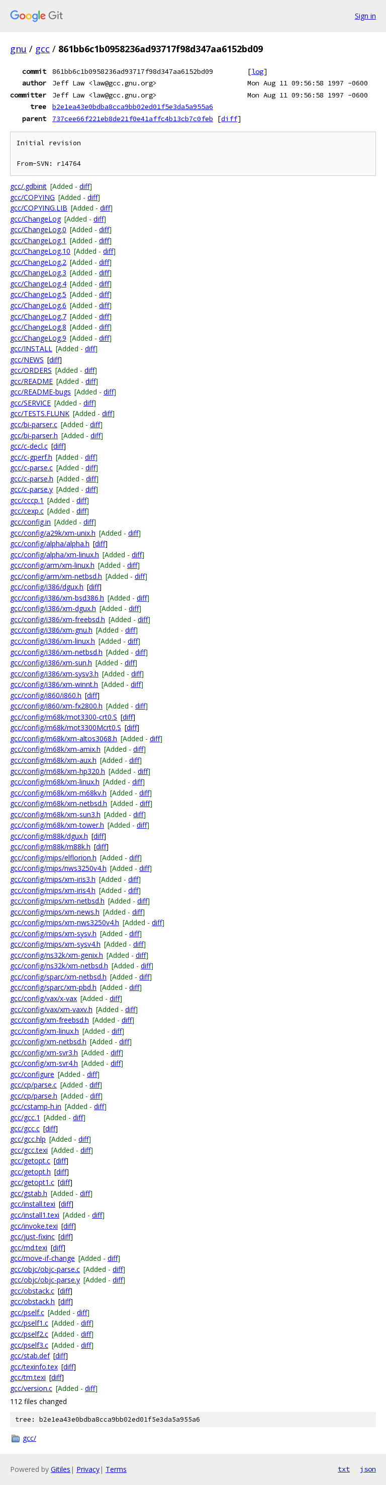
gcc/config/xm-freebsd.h (49, 1020)
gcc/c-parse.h (31, 478)
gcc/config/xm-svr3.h (44, 1052)
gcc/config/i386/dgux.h (46, 586)
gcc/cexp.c (27, 511)
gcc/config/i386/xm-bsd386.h (57, 598)
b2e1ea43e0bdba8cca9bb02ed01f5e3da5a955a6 (132, 106)
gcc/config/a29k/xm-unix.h (52, 533)
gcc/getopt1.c (32, 1182)
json (368, 1468)
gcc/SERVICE (30, 403)
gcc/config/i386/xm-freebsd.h (57, 619)
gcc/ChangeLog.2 (38, 262)
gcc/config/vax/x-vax (43, 998)
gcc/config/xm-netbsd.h (48, 1041)
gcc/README (31, 381)
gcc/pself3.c (29, 1345)
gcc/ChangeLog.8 (38, 327)
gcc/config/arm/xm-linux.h (52, 565)
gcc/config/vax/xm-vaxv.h (51, 1009)
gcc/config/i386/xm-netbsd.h (56, 652)
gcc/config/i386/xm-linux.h (52, 641)
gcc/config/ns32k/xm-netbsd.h (59, 965)
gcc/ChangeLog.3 (38, 272)
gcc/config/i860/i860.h (45, 695)
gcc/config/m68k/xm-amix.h (55, 749)
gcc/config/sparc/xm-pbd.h (53, 987)
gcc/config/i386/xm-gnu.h (51, 630)
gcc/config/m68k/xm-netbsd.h (58, 803)
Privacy (88, 1469)
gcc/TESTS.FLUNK (39, 413)
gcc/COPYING (32, 197)
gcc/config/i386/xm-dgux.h (53, 608)
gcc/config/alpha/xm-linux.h (54, 554)
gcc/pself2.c (29, 1334)
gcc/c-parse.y (31, 489)
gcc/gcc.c (25, 1128)
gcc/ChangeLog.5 (38, 294)
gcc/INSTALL (31, 348)
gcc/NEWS (27, 359)
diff (229, 118)
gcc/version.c (31, 1388)
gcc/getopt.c (30, 1160)
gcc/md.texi (28, 1247)
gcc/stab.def (30, 1355)
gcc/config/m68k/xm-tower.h (57, 825)
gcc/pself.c (27, 1312)
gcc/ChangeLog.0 (38, 229)
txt (344, 1468)
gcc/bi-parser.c (33, 424)
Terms (116, 1469)
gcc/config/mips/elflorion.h (53, 857)
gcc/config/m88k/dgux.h (49, 836)
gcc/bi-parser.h (34, 435)
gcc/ (29, 1438)
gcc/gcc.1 (25, 1117)
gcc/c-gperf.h (31, 457)
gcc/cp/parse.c (33, 1085)
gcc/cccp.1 (27, 500)
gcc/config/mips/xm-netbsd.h (57, 901)
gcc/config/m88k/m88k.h (50, 846)
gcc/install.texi (32, 1204)
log (257, 71)
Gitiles (60, 1469)
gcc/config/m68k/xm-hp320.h (57, 771)
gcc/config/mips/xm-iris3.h (52, 879)
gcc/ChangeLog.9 (38, 338)
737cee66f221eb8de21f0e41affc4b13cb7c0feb (132, 118)
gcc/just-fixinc (32, 1236)
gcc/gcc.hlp (28, 1139)
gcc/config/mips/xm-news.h (55, 912)
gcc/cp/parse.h (33, 1096)
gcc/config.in (30, 522)
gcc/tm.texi (28, 1377)
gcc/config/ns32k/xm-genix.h (56, 955)
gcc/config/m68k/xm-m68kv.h (58, 793)
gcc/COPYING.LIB (38, 208)
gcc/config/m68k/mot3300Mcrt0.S (65, 727)
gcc (42, 49)
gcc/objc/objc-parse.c (45, 1269)
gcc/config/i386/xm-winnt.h (54, 684)
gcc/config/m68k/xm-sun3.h (55, 814)
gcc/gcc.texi (29, 1150)
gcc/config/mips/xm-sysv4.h (55, 944)
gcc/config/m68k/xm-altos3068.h (63, 738)
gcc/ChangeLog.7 (38, 316)
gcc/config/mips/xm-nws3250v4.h (64, 922)
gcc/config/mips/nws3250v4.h (58, 868)
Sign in (365, 16)
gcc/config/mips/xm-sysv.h (53, 933)
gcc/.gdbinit (28, 186)
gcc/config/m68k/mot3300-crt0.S (63, 717)
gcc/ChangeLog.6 (38, 305)
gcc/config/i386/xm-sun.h (51, 662)
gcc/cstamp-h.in (35, 1106)
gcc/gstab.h (28, 1193)
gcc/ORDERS (31, 370)
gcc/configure (32, 1074)
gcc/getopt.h (30, 1171)
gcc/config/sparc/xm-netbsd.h (58, 976)
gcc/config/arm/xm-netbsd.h (56, 576)
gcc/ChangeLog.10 (40, 251)
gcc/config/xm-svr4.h (44, 1063)
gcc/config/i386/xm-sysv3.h (54, 673)
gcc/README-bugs (40, 392)
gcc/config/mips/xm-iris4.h (52, 890)
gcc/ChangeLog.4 (38, 283)
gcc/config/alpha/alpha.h (49, 543)
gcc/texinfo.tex (34, 1366)
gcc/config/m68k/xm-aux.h (53, 760)
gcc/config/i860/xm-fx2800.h (56, 706)
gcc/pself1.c (29, 1323)
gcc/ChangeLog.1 (38, 240)
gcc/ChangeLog (35, 219)
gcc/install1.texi (34, 1215)
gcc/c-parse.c (31, 467)
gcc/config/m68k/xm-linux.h (55, 781)
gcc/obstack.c (32, 1291)
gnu (18, 49)
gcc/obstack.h (32, 1301)
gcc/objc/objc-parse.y (45, 1279)
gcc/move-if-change (42, 1258)
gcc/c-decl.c (29, 446)
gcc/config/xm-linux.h (44, 1031)
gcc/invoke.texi (34, 1226)
